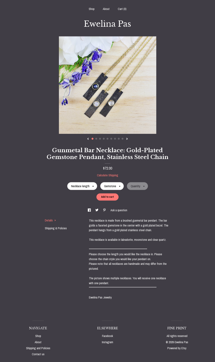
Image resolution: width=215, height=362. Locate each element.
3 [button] (100, 139)
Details (50, 220)
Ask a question (119, 210)
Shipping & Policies (56, 228)
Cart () (122, 9)
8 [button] (119, 139)
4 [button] (104, 139)
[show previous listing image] (88, 139)
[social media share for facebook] (90, 210)
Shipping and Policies (38, 348)
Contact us (38, 354)
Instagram (107, 342)
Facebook (107, 336)
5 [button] (107, 139)
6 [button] (111, 139)
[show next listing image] (127, 139)
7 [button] (115, 139)
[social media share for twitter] (97, 210)
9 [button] (122, 139)
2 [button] (96, 139)
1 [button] (92, 139)
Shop (92, 9)
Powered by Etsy (176, 348)
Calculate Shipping (107, 175)
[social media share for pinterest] (105, 210)
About (106, 9)
